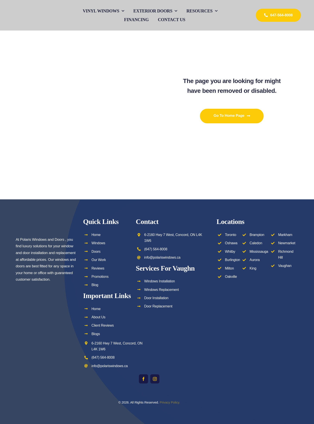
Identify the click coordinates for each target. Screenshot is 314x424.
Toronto (230, 235)
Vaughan (285, 266)
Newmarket (286, 243)
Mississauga (258, 251)
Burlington (232, 260)
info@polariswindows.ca (109, 366)
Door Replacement (158, 306)
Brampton (256, 235)
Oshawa (231, 243)
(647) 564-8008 (102, 357)
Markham (285, 235)
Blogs (95, 334)
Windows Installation (159, 281)
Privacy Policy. (170, 402)
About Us (98, 317)
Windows (98, 243)
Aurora (254, 260)
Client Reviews (102, 325)
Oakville (231, 276)
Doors (95, 251)
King (252, 268)
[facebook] (143, 378)
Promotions (99, 276)
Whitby (230, 251)
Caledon (255, 243)
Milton (229, 268)
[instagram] (154, 378)
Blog (94, 285)
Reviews (97, 268)
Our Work (98, 260)
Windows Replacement (161, 290)
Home (96, 235)
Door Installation (156, 298)
